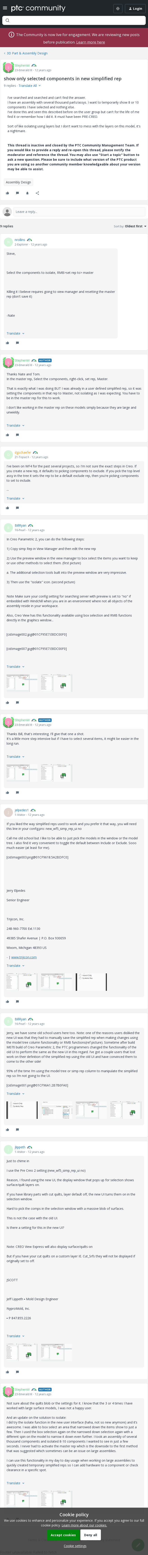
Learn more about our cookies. (84, 1525)
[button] (5, 9)
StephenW (22, 65)
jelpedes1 (22, 810)
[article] (74, 292)
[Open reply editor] (74, 211)
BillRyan (20, 525)
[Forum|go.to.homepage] (38, 8)
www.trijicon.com (24, 957)
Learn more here (90, 42)
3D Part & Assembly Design (27, 53)
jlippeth (20, 1147)
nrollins (20, 240)
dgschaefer (23, 452)
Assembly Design (18, 182)
